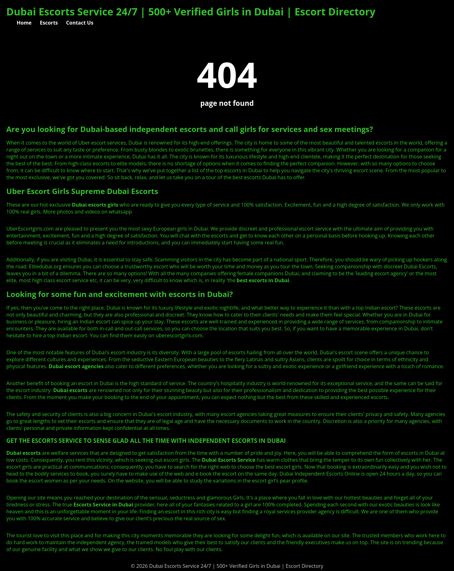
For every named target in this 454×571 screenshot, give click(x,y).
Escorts (49, 22)
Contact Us (80, 22)
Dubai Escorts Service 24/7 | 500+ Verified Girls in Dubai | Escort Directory (190, 11)
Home (24, 22)
